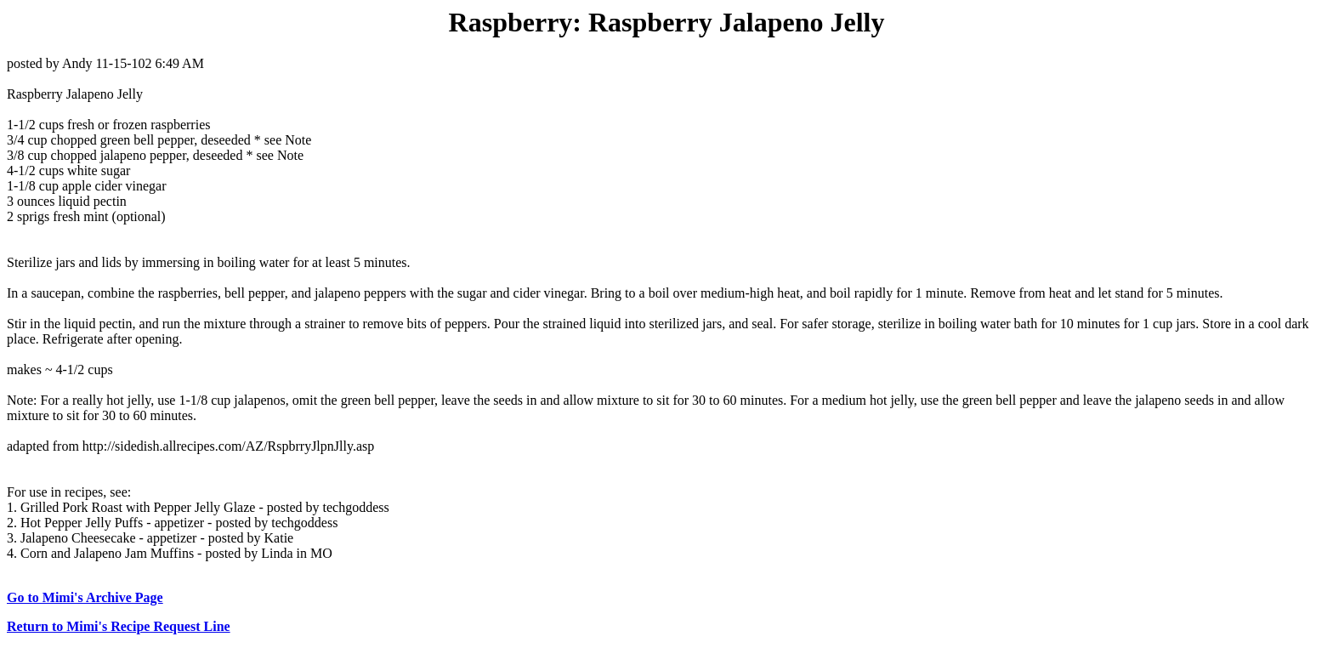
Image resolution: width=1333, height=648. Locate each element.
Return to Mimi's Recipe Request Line (118, 626)
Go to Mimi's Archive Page (85, 597)
